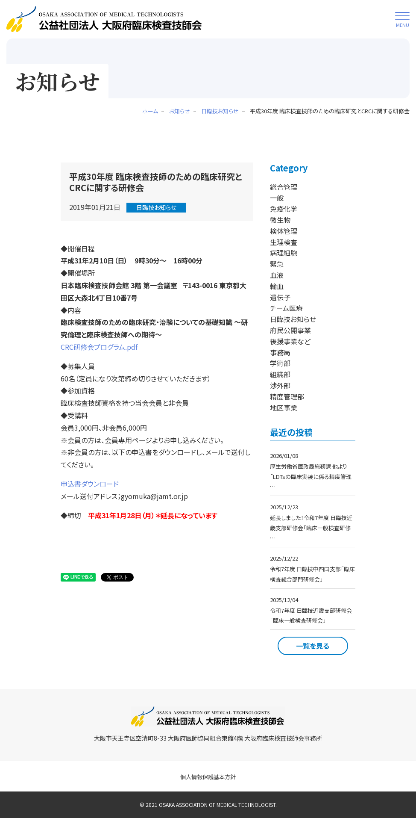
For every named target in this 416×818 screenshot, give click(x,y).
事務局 (280, 352)
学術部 (280, 363)
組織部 (280, 374)
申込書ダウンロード (90, 483)
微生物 (280, 220)
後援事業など (290, 341)
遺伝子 (280, 297)
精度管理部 (287, 396)
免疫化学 (283, 209)
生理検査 (283, 242)
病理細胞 (283, 253)
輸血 (277, 286)
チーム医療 (286, 308)
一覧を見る (312, 646)
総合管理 (283, 187)
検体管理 (283, 231)
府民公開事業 (290, 330)
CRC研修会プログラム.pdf (99, 347)
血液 (277, 275)
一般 (277, 197)
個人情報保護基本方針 (208, 777)
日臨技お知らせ (156, 207)
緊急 (277, 264)
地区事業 (283, 407)
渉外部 (280, 385)
